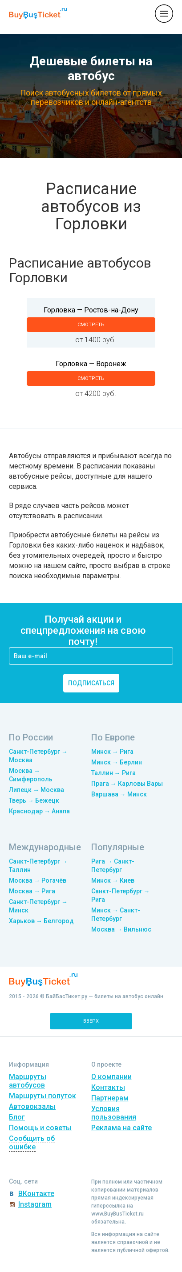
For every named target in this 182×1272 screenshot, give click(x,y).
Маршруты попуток (42, 1096)
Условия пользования (113, 1112)
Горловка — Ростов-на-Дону (91, 310)
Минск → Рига (112, 751)
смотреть (91, 325)
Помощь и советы (40, 1128)
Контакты (108, 1087)
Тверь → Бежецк (34, 800)
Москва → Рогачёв (37, 880)
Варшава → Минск (119, 794)
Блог (17, 1117)
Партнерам (110, 1098)
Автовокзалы (32, 1106)
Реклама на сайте (121, 1128)
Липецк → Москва (36, 789)
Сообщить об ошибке (32, 1142)
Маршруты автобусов (27, 1080)
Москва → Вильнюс (121, 929)
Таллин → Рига (113, 772)
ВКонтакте (36, 1193)
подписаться (91, 683)
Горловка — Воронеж (91, 364)
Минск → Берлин (116, 762)
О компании (111, 1076)
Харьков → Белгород (41, 920)
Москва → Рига (32, 891)
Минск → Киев (112, 880)
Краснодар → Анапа (39, 811)
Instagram (35, 1204)
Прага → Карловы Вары (127, 783)
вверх (91, 1021)
